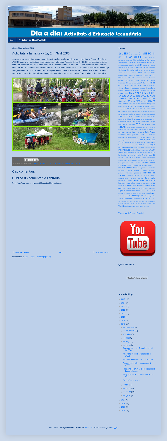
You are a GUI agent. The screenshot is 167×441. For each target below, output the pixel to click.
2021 (123, 313)
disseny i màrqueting (135, 111)
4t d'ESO (135, 57)
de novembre (129, 331)
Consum (142, 88)
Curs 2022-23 (124, 101)
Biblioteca (122, 70)
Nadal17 (121, 157)
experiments (131, 127)
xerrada (146, 206)
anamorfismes (141, 62)
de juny (126, 341)
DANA (147, 106)
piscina (152, 163)
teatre (152, 193)
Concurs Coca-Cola (125, 88)
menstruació (144, 150)
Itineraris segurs (133, 140)
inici (138, 137)
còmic (139, 85)
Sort (141, 191)
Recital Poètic (139, 180)
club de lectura (131, 83)
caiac (120, 73)
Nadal (144, 155)
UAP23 (143, 203)
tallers (148, 193)
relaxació (145, 183)
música (138, 155)
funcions (141, 132)
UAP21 (132, 203)
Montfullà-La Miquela (135, 152)
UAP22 (138, 203)
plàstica (130, 165)
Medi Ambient (135, 150)
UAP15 (152, 201)
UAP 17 (129, 201)
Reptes (152, 183)
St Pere (152, 191)
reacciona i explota (125, 180)
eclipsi (145, 111)
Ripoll (120, 186)
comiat (133, 85)
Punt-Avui (133, 178)
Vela (153, 203)
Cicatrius (152, 78)
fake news (146, 127)
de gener (127, 395)
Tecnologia (135, 196)
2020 (123, 317)
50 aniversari (150, 57)
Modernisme (122, 152)
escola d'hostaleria (129, 124)
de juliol (126, 338)
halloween (121, 137)
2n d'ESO (42, 163)
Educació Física (125, 116)
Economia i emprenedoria (132, 114)
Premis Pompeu (133, 168)
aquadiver (146, 65)
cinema (142, 80)
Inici (12, 40)
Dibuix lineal (144, 109)
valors (149, 203)
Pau (119, 163)
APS (141, 65)
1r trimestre (134, 54)
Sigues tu (121, 191)
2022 (123, 310)
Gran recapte (150, 135)
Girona (141, 135)
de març (127, 388)
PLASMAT (122, 165)
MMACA (152, 150)
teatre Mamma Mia (124, 196)
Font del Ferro (150, 129)
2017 (123, 400)
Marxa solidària (150, 147)
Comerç (126, 85)
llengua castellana (125, 147)
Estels (153, 124)
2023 (123, 306)
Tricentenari (137, 198)
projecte (121, 170)
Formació (121, 132)
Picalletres (144, 163)
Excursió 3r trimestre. (131, 380)
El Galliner (136, 116)
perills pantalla (135, 163)
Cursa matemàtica (134, 104)
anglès (149, 62)
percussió (125, 163)
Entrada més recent (21, 252)
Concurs (152, 85)
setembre (152, 188)
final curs (127, 129)
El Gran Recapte (146, 116)
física (132, 129)
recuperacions (130, 183)
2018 (123, 324)
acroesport (121, 60)
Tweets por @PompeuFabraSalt (131, 213)
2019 (123, 321)
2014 (123, 410)
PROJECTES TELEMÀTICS (32, 40)
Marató (141, 147)
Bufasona (152, 70)
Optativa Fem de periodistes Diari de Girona (133, 160)
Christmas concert (141, 78)
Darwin (152, 106)
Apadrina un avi (134, 65)
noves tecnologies (148, 157)
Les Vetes (138, 145)
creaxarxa (135, 90)
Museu (144, 152)
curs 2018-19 (142, 96)
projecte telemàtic (148, 170)
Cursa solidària (123, 106)
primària (144, 168)
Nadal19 (129, 157)
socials (137, 191)
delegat (120, 109)
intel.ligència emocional (147, 137)
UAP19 (126, 203)
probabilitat (151, 168)
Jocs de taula (144, 140)
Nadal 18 (151, 155)
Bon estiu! (144, 70)
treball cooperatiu (149, 196)
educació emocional (148, 114)
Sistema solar (130, 191)
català (140, 73)
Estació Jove (145, 124)
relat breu (139, 183)
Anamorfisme (132, 62)
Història (133, 137)
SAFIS (129, 186)
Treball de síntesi (125, 198)
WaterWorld (139, 206)
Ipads (124, 140)
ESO (138, 124)
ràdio (153, 178)
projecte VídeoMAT (125, 173)
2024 (123, 303)
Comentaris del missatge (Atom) (38, 257)
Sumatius (121, 193)
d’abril (126, 385)
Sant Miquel (127, 188)
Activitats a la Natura (62, 163)
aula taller (129, 67)
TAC (127, 193)
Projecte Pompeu (133, 170)
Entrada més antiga (101, 252)
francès (128, 132)
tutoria (144, 198)
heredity (128, 137)
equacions (127, 121)
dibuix (137, 109)
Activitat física (131, 60)
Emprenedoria (136, 119)
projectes (137, 173)
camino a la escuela (130, 73)
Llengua (152, 145)
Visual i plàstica (124, 206)
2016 (123, 403)
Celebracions (122, 75)
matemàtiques (124, 150)
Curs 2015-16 (136, 93)
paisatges (152, 160)
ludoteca (135, 147)
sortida (146, 191)
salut (134, 186)
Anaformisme (122, 62)
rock (124, 186)
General (128, 135)
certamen (139, 75)
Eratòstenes (145, 121)
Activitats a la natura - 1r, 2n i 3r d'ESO (138, 359)
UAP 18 (135, 201)
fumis (134, 132)
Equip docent (136, 121)
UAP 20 (141, 201)
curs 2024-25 (149, 101)
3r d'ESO (50, 163)
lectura (127, 145)
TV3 (149, 198)
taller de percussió (139, 193)
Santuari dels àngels (140, 188)
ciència (121, 80)
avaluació (152, 67)
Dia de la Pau (129, 109)
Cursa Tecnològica (137, 106)
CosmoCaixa (150, 88)
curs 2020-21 (135, 98)
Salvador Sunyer (143, 186)
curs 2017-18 (75, 163)
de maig (126, 345)
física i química (140, 129)
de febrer (127, 392)
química (140, 178)
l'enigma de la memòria (134, 142)
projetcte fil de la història (138, 175)
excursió (122, 127)
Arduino (152, 65)
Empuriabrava (147, 119)
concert (145, 85)
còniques (136, 88)
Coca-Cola (141, 83)
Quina (147, 178)
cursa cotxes (123, 104)
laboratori (121, 145)
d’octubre (127, 334)
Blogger (114, 427)
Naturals (137, 157)
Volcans (132, 206)
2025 (123, 299)
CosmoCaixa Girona (125, 90)
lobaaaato (89, 427)
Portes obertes (138, 165)
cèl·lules (132, 75)
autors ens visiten (141, 67)
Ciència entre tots (132, 80)
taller (130, 193)
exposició (139, 127)
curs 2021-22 (149, 99)
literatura (145, 145)
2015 (123, 407)
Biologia (130, 70)
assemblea (121, 67)
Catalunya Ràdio (149, 73)
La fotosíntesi (149, 142)
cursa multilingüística (148, 104)
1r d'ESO (35, 163)
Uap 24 (147, 201)
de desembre (129, 327)
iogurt (120, 140)
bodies (137, 70)
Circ (147, 80)
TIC (142, 196)
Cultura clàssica (144, 90)
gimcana (135, 135)
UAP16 (120, 203)
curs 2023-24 (136, 101)
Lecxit (132, 145)
